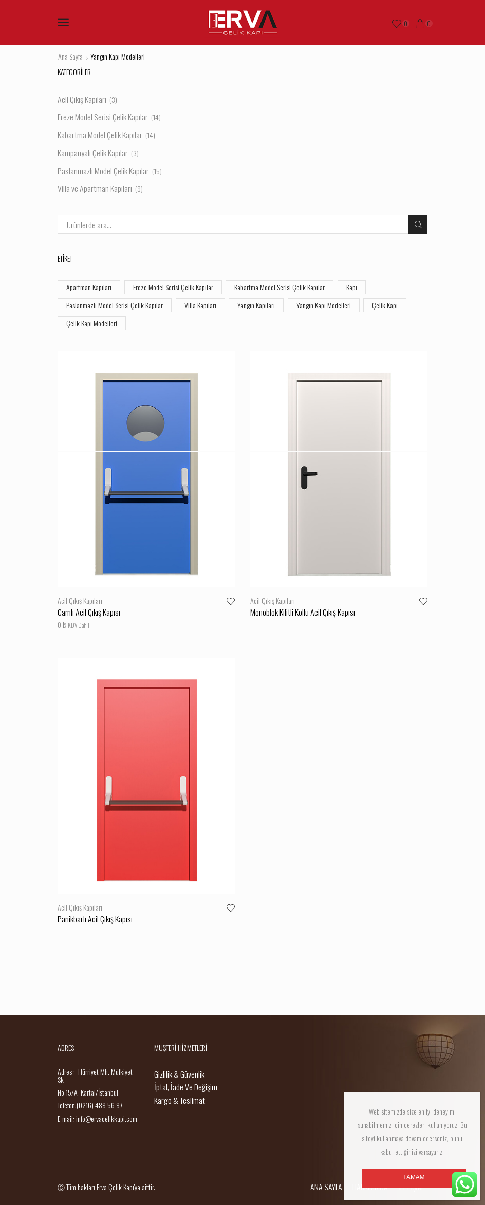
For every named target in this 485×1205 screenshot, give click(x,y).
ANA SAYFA (326, 1186)
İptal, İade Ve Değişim (185, 1087)
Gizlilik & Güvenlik (179, 1074)
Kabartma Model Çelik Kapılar (100, 134)
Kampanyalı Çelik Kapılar (93, 152)
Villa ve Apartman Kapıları (95, 188)
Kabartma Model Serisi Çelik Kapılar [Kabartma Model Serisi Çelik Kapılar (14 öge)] (279, 287)
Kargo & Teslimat (179, 1100)
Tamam (414, 1177)
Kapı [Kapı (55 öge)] (351, 287)
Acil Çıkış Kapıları (80, 600)
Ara (417, 224)
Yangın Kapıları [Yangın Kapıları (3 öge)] (256, 305)
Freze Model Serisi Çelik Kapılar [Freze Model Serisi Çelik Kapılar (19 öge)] (173, 287)
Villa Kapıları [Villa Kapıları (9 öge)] (200, 305)
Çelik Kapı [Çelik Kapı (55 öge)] (385, 305)
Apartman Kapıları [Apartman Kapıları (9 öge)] (88, 287)
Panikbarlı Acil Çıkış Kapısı (95, 919)
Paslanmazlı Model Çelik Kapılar (103, 170)
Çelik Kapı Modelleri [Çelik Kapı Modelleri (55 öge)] (91, 323)
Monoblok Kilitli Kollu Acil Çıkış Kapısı (302, 612)
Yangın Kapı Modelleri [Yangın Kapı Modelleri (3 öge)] (323, 305)
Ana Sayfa (70, 56)
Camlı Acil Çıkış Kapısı (89, 612)
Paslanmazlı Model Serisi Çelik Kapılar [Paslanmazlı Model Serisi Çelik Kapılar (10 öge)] (114, 305)
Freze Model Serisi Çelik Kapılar (103, 116)
